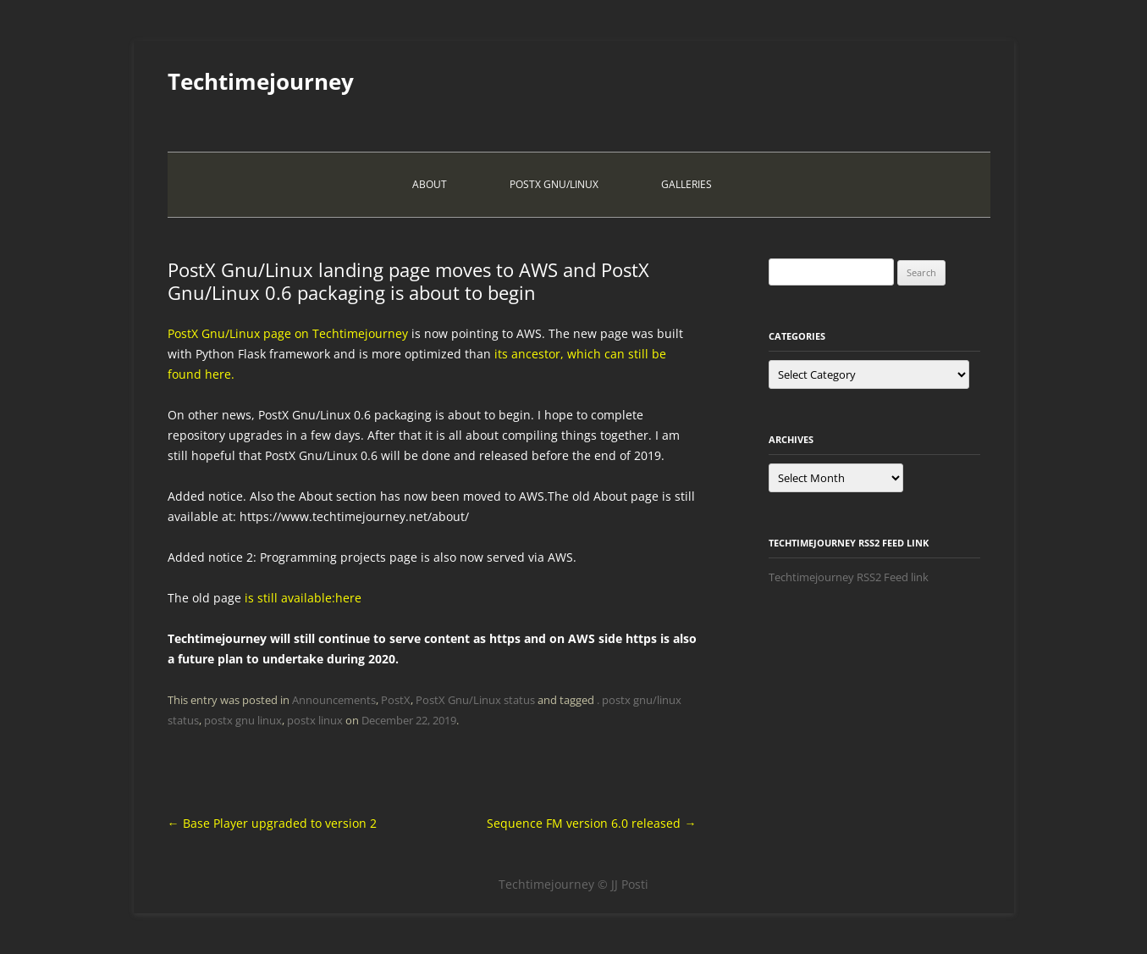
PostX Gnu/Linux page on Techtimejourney (288, 333)
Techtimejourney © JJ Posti (573, 884)
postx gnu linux (243, 720)
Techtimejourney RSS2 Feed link (849, 577)
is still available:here (301, 598)
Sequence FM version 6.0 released (591, 823)
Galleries (686, 184)
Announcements (334, 699)
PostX (396, 699)
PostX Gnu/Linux (554, 184)
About (429, 184)
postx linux (315, 720)
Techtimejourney (261, 81)
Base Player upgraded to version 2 (272, 823)
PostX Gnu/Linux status (475, 699)
